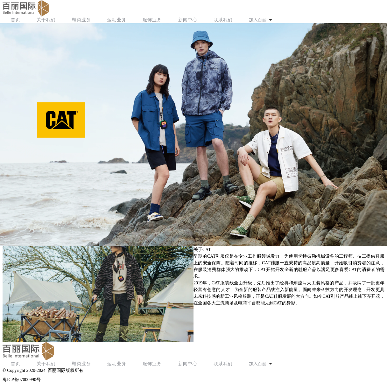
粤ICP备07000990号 (22, 379)
